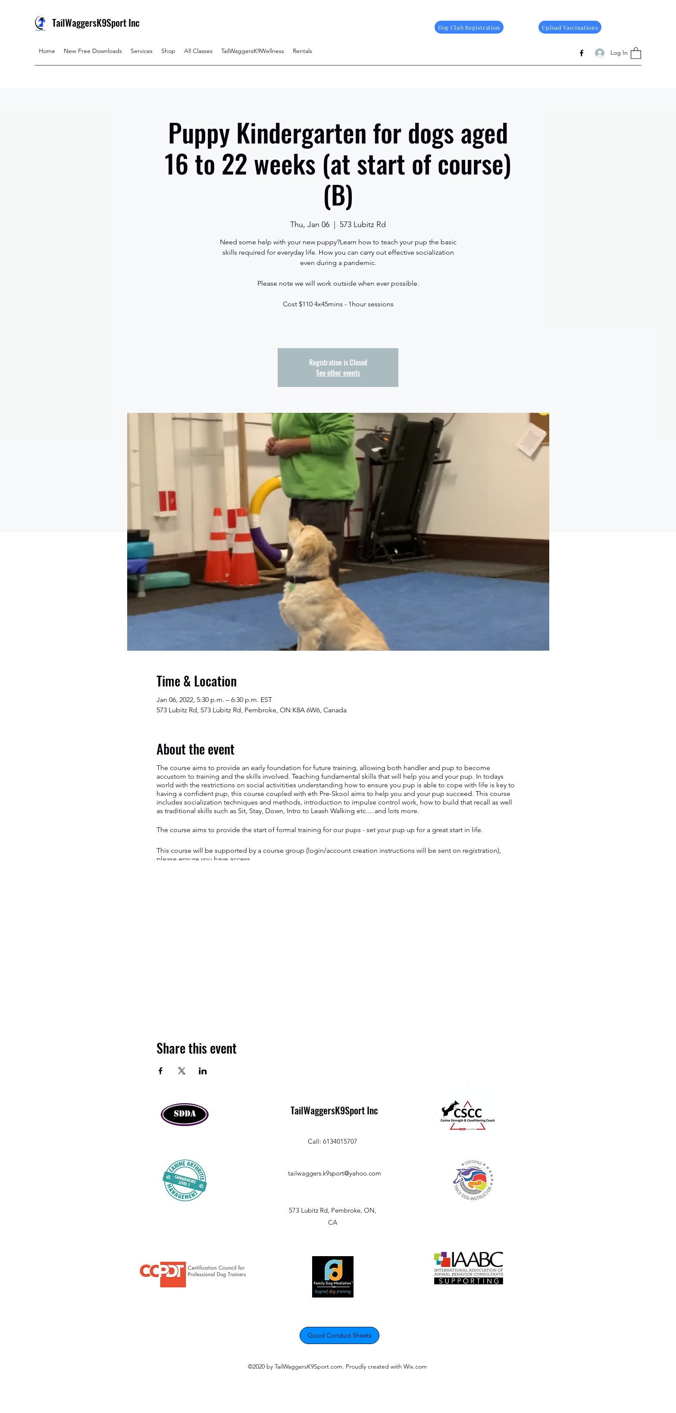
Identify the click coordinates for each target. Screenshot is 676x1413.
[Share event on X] (182, 1070)
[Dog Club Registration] (469, 27)
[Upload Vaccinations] (569, 27)
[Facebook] (581, 53)
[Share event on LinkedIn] (203, 1070)
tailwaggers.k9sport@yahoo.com (334, 1173)
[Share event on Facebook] (160, 1070)
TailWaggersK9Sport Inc (96, 22)
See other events (338, 373)
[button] (636, 53)
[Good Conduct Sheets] (339, 1335)
